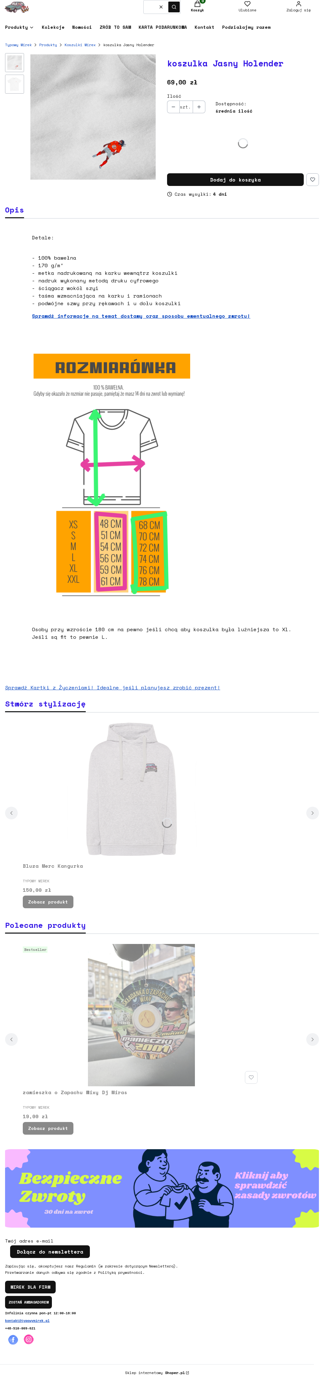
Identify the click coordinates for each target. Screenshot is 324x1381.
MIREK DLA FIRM (30, 1287)
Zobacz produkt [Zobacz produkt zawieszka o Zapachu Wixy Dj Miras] (48, 1128)
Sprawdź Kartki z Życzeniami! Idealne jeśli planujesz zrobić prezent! (112, 687)
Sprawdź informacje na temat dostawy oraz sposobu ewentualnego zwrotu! (141, 316)
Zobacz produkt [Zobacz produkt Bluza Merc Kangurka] (48, 901)
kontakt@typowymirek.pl (27, 1321)
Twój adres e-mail (29, 1241)
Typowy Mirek (18, 44)
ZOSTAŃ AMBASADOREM (28, 1302)
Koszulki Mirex (80, 44)
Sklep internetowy (155, 1372)
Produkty (48, 44)
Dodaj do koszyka (235, 179)
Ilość (174, 96)
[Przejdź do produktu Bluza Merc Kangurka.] (141, 789)
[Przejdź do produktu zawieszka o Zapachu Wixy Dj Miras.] (141, 1015)
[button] (174, 7)
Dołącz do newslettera (50, 1251)
